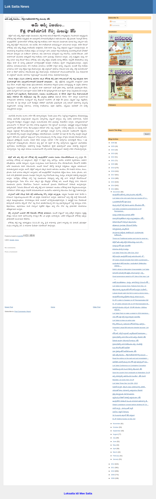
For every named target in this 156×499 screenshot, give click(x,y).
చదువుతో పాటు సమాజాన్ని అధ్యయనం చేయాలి (127, 390)
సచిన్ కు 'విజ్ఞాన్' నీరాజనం (120, 412)
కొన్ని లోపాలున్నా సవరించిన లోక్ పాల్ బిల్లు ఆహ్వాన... (129, 324)
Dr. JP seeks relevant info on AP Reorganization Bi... (130, 304)
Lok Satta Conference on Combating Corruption (129, 365)
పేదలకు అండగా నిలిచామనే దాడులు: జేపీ (125, 340)
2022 (113, 157)
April (115, 448)
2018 (113, 171)
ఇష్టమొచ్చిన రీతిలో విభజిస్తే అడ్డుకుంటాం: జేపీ (126, 397)
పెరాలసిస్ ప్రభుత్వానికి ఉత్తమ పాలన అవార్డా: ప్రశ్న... (128, 273)
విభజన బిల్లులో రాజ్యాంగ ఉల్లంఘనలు (124, 222)
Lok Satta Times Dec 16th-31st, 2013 (125, 253)
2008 (113, 478)
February (116, 456)
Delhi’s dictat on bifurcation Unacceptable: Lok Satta (130, 269)
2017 (113, 175)
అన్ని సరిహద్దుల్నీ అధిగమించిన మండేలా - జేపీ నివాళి (129, 376)
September (117, 431)
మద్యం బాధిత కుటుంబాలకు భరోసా (123, 215)
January (116, 459)
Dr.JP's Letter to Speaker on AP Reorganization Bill (130, 300)
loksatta (12, 240)
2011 (113, 467)
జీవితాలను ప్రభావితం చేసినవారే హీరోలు (124, 225)
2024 (113, 150)
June (115, 441)
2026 (113, 143)
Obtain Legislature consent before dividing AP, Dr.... (130, 405)
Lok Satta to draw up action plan (123, 320)
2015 (113, 182)
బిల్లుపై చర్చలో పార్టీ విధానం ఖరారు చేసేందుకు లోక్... (128, 205)
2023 (113, 153)
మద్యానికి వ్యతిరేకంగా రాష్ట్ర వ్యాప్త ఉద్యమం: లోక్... (128, 218)
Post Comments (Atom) (22, 311)
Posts (113, 22)
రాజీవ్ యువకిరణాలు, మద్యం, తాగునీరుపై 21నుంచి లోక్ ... (131, 282)
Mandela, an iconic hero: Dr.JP (123, 380)
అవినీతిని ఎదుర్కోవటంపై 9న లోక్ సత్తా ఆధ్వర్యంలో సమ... (130, 362)
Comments (114, 25)
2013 (113, 189)
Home (53, 307)
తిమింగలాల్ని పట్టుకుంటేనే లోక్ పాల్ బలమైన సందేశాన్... (130, 289)
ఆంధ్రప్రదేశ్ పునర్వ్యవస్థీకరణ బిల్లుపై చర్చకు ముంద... (128, 297)
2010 (113, 471)
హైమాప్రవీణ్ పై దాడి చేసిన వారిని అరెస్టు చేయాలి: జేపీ (129, 337)
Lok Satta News (17, 6)
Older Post (96, 307)
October (116, 427)
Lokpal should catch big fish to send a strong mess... (130, 293)
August (115, 434)
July (114, 438)
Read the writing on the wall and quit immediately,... (130, 358)
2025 (113, 146)
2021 (113, 160)
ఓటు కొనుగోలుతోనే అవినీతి (121, 348)
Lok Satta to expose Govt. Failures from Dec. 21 (129, 286)
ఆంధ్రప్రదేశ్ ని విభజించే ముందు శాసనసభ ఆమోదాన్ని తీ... (130, 401)
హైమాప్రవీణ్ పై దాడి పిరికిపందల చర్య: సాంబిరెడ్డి (127, 344)
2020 (113, 164)
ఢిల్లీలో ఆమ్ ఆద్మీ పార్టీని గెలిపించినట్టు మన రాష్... (127, 242)
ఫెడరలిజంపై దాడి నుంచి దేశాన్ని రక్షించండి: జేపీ (127, 369)
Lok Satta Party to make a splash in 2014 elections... (130, 313)
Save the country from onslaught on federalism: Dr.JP (131, 372)
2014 (113, 185)
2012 (113, 464)
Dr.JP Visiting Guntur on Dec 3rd (123, 419)
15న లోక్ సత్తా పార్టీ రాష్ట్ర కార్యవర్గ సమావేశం (126, 317)
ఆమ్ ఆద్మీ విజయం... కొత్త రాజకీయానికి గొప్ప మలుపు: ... (130, 355)
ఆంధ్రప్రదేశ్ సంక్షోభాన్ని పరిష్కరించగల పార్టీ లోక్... (127, 195)
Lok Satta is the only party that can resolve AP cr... (130, 198)
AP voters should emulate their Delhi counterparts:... (130, 260)
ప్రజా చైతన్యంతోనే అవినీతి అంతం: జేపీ (124, 351)
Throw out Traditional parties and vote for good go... (130, 238)
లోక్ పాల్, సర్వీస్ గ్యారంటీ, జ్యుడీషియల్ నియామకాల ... (129, 333)
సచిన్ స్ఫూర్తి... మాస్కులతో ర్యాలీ (122, 408)
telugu (17, 240)
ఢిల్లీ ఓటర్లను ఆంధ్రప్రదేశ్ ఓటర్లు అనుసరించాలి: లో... (128, 256)
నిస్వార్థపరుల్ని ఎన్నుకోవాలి (120, 229)
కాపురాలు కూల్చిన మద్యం (120, 249)
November (117, 423)
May (114, 445)
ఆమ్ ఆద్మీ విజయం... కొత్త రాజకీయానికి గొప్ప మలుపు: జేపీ (27, 19)
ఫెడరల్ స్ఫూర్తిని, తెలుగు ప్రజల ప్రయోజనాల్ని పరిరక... (129, 387)
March (115, 452)
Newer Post (9, 307)
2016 (113, 178)
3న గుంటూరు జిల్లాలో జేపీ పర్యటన (123, 415)
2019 (113, 168)
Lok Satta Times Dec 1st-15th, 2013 (125, 383)
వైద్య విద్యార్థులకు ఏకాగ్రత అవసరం (123, 394)
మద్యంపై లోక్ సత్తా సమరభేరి (121, 246)
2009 (113, 475)
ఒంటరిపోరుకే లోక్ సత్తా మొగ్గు (121, 202)
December (117, 192)
